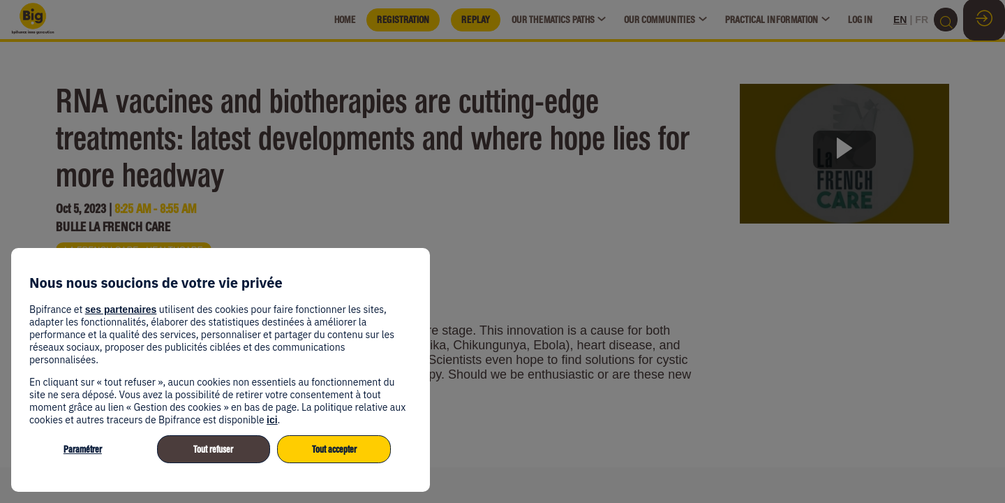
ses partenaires (121, 309)
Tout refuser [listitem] (213, 449)
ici (272, 419)
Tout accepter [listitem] (334, 449)
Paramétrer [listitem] (83, 449)
